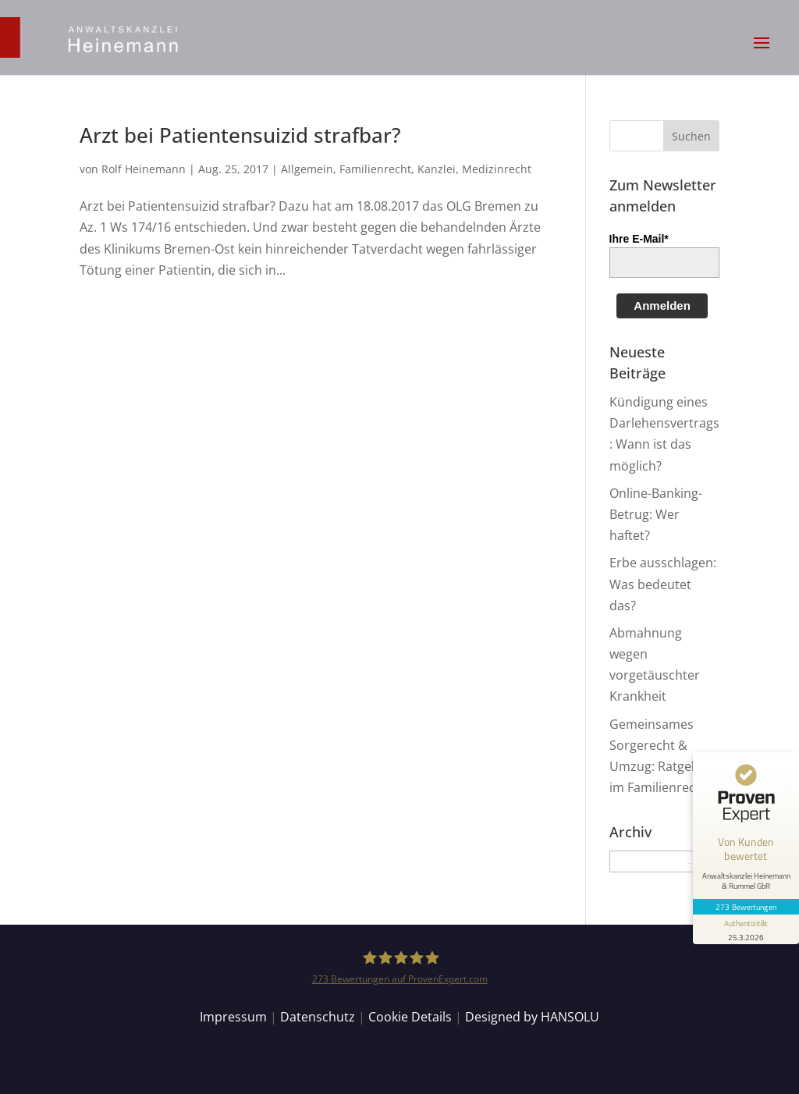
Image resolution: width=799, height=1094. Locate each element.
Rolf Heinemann (143, 169)
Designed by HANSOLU (532, 1016)
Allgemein (307, 169)
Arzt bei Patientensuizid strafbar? (240, 135)
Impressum (233, 1016)
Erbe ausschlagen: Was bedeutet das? (662, 583)
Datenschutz (317, 1016)
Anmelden (662, 305)
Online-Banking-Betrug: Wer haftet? (655, 514)
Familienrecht (375, 169)
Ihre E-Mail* (639, 239)
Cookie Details (410, 1016)
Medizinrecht (496, 169)
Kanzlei (436, 169)
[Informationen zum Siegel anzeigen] (746, 929)
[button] (761, 53)
